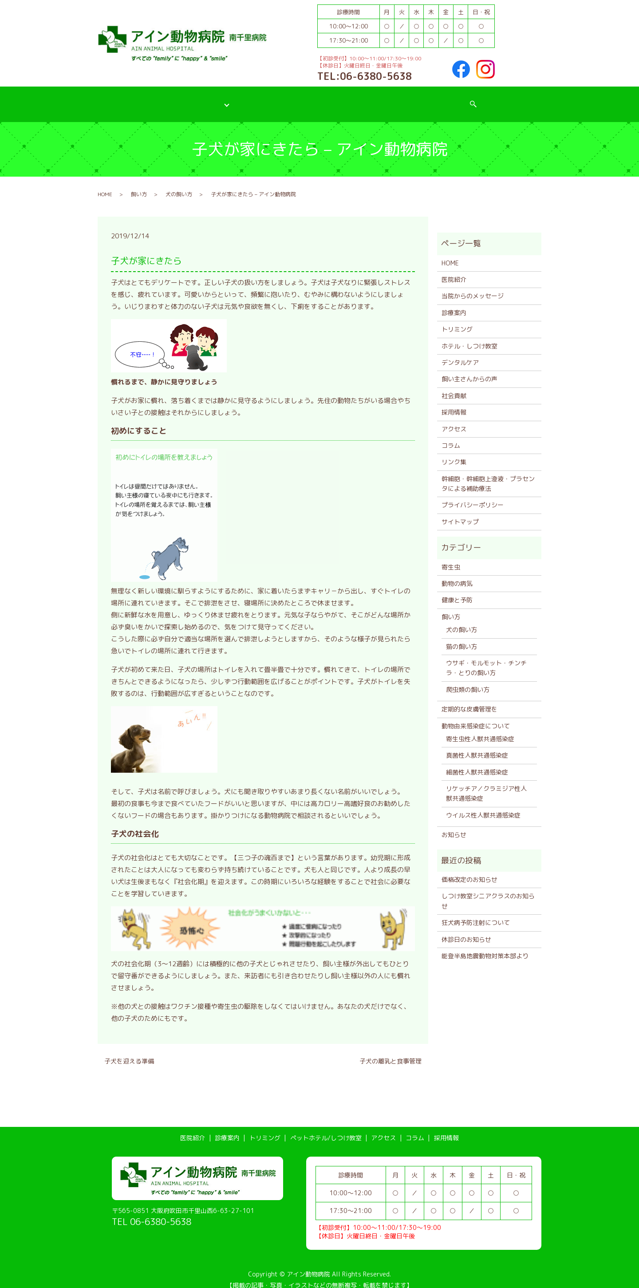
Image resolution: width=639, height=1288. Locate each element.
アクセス (381, 99)
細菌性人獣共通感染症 (477, 763)
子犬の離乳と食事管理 (390, 1052)
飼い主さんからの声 (469, 370)
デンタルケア (460, 353)
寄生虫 (451, 557)
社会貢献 (454, 386)
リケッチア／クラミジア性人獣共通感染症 (486, 784)
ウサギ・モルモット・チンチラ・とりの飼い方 (486, 659)
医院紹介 (148, 99)
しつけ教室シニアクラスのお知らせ (488, 892)
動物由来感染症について (476, 716)
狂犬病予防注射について (476, 913)
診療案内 (194, 99)
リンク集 (454, 453)
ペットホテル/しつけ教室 (314, 99)
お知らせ (454, 826)
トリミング (243, 99)
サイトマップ (460, 512)
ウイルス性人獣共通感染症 (483, 806)
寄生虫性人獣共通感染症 (480, 730)
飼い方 (139, 185)
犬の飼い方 (179, 185)
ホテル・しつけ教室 (469, 336)
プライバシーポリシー (473, 496)
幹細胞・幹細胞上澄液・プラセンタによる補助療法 (488, 474)
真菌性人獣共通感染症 (477, 746)
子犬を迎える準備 (129, 1052)
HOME (105, 185)
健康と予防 (457, 591)
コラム (425, 99)
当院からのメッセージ (473, 287)
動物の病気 (457, 574)
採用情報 (468, 99)
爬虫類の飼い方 (467, 680)
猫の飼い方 (461, 637)
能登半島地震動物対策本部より (485, 947)
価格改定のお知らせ (469, 870)
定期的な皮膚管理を (469, 700)
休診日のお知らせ (466, 930)
